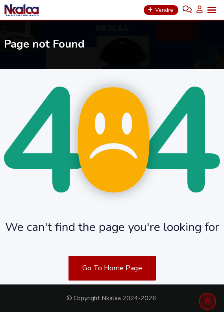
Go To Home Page (112, 268)
